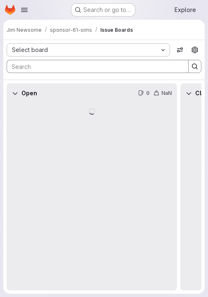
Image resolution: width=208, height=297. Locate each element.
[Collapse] (15, 93)
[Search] (93, 66)
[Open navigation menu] (24, 9)
